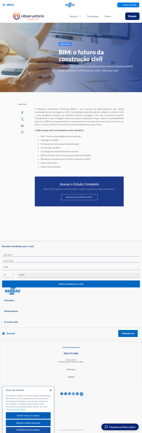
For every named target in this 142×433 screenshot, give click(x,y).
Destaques (93, 16)
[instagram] (77, 394)
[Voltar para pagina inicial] (71, 291)
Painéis (132, 16)
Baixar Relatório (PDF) (79, 197)
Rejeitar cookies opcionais (28, 429)
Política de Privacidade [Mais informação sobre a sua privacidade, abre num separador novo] (16, 416)
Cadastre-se (128, 333)
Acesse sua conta (130, 5)
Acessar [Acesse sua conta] (10, 333)
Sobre (108, 16)
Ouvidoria (71, 377)
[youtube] (73, 394)
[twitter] (65, 394)
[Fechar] (51, 397)
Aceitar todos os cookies (28, 422)
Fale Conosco (71, 369)
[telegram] (81, 394)
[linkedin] (69, 394)
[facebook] (61, 394)
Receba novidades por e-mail (71, 284)
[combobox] (71, 267)
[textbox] (72, 267)
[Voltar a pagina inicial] (71, 4)
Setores (75, 16)
